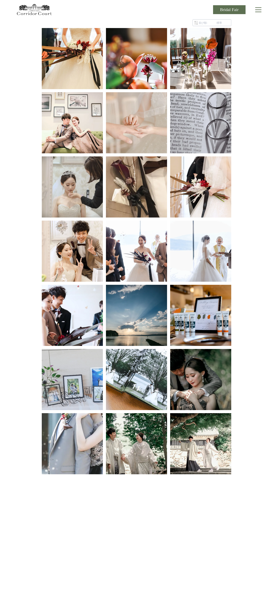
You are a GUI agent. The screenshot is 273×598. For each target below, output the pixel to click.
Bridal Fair (229, 9)
